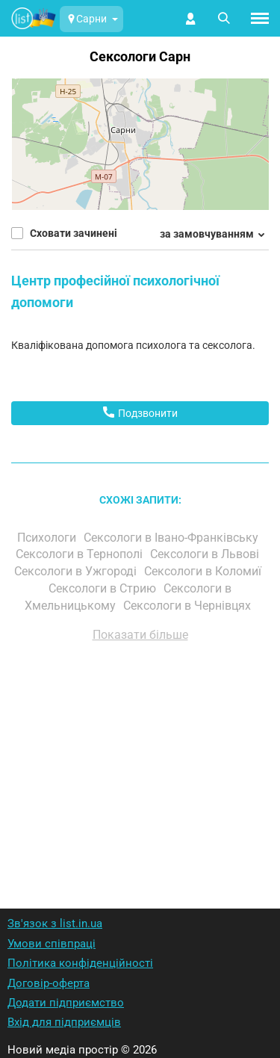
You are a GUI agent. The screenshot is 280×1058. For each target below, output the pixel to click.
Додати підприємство (65, 1002)
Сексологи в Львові (206, 554)
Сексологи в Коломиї (204, 571)
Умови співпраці (51, 943)
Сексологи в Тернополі (81, 554)
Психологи (48, 537)
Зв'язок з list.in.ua (54, 923)
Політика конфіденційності (80, 963)
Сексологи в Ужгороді (77, 571)
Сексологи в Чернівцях (188, 605)
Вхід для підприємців (64, 1022)
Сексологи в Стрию (104, 588)
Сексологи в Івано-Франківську (172, 537)
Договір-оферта (48, 983)
